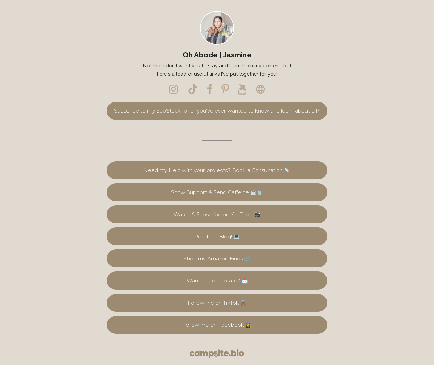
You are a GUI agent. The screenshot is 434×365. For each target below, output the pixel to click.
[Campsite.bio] (217, 353)
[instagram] (173, 89)
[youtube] (242, 89)
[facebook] (209, 89)
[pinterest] (225, 89)
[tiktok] (192, 89)
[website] (260, 89)
